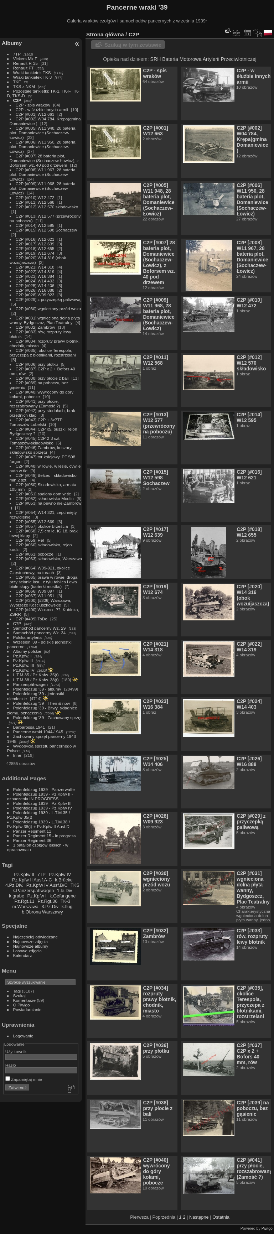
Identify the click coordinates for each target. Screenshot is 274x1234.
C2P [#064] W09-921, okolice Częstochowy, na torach (40, 570)
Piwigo (267, 1228)
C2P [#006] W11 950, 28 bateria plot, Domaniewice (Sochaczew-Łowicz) (43, 146)
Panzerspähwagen (30, 684)
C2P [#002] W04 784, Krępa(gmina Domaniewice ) (252, 139)
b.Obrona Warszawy (42, 912)
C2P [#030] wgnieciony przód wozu (48, 308)
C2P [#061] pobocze (34, 554)
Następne (199, 1217)
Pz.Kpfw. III (23, 665)
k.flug (67, 906)
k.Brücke (64, 879)
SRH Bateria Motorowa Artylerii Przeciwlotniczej (203, 59)
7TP (17, 54)
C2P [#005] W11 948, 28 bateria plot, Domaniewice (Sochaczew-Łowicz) (43, 133)
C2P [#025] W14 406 (35, 285)
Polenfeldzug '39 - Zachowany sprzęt (47, 717)
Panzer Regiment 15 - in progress (44, 835)
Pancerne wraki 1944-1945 (38, 731)
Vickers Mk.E (25, 58)
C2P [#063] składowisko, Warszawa (49, 558)
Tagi (17, 991)
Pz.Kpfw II (24, 874)
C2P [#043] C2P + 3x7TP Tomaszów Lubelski (36, 422)
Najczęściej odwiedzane (35, 936)
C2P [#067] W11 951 (35, 595)
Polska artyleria (27, 637)
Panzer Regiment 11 (32, 831)
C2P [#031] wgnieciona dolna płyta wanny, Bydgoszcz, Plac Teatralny (45, 320)
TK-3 (66, 901)
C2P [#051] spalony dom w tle (43, 493)
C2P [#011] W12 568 (35, 202)
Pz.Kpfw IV (60, 874)
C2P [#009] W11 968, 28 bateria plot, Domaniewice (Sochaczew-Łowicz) (43, 188)
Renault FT (23, 68)
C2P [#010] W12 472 (35, 197)
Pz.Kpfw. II (23, 660)
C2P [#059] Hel (30, 540)
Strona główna (105, 34)
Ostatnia (220, 1217)
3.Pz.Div (50, 906)
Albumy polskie (27, 651)
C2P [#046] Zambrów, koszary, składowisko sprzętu (41, 449)
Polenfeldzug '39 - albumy (37, 689)
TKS (75, 885)
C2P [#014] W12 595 (35, 225)
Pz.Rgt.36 (47, 901)
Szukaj (19, 995)
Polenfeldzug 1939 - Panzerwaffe (44, 789)
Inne (17, 755)
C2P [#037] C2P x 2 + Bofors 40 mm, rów (249, 1053)
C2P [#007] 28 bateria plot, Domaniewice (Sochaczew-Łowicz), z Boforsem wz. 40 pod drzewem (44, 160)
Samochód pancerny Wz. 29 (39, 628)
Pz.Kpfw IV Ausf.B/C (47, 885)
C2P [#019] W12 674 (35, 253)
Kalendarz (22, 955)
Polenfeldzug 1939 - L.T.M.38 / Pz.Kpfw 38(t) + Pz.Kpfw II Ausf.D (38, 824)
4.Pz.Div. (14, 885)
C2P (17, 100)
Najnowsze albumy (30, 946)
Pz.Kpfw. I (22, 656)
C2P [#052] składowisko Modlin (45, 498)
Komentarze (24, 1000)
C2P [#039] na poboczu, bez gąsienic (253, 1108)
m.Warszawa (25, 906)
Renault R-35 (25, 63)
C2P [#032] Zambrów (35, 327)
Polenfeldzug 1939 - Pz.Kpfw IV (42, 808)
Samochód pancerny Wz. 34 (39, 632)
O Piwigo (21, 1005)
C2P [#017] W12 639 (35, 243)
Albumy (12, 43)
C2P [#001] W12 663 (35, 114)
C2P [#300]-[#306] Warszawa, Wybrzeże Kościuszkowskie (40, 602)
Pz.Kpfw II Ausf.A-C (32, 879)
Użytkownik (16, 1051)
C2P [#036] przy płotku (37, 364)
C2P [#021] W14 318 (35, 267)
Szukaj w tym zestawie (132, 45)
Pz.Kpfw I (37, 896)
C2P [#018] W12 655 (35, 248)
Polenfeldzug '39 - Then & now (41, 703)
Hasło (10, 1065)
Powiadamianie (27, 1009)
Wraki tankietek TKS (32, 72)
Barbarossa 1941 (29, 727)
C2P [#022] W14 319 (35, 271)
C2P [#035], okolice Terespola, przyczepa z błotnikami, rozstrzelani (43, 352)
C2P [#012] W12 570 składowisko (47, 206)
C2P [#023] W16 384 (35, 276)
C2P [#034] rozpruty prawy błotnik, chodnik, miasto (159, 999)
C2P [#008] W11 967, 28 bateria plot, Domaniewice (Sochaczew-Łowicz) (43, 174)
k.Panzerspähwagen (33, 890)
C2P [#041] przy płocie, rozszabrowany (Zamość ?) (35, 403)
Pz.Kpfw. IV (24, 670)
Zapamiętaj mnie (23, 1079)
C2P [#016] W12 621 (35, 239)
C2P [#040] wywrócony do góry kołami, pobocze (156, 1171)
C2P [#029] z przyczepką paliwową (48, 299)
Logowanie (23, 1035)
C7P (17, 623)
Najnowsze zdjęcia (30, 941)
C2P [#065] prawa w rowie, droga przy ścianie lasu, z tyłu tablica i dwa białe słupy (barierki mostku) (44, 582)
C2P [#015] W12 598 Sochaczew (46, 230)
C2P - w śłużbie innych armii (42, 109)
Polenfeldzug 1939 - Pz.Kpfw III (42, 803)
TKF (17, 81)
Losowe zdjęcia (27, 950)
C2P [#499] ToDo (31, 618)
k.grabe (16, 896)
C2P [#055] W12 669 (35, 521)
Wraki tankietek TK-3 (32, 77)
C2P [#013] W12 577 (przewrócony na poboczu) (159, 423)
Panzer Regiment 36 (32, 840)
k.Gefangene (63, 896)
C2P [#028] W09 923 (35, 294)
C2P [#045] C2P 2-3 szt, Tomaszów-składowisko (35, 440)
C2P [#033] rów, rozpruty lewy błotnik (252, 936)
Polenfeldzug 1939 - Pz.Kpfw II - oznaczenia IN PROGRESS (40, 796)
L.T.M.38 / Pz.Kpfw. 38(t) (36, 679)
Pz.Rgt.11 (24, 901)
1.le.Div (64, 890)
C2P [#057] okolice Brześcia (42, 526)
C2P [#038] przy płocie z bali (42, 378)
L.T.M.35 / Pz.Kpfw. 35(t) (36, 674)
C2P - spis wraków (33, 105)
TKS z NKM (24, 86)
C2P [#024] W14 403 (35, 280)
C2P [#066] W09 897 (35, 591)
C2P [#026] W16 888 (35, 290)
